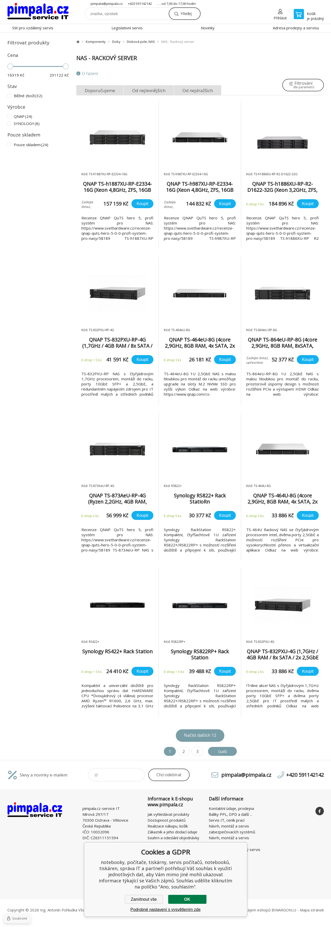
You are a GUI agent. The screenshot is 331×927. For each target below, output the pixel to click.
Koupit (142, 204)
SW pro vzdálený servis (32, 27)
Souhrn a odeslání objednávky (173, 837)
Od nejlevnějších (148, 90)
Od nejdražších (197, 90)
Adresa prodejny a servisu (296, 27)
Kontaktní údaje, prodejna (231, 808)
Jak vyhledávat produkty (168, 814)
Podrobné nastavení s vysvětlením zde (165, 909)
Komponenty (96, 41)
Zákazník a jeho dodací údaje (172, 831)
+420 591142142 (140, 3)
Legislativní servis (127, 27)
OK (187, 899)
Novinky (208, 27)
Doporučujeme (100, 90)
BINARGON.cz (284, 909)
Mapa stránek (312, 909)
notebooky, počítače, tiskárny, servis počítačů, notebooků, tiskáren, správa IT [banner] (38, 12)
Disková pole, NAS (141, 41)
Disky (116, 41)
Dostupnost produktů (167, 820)
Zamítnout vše (144, 899)
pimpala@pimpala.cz (107, 3)
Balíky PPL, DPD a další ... (230, 814)
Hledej (186, 13)
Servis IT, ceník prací (226, 820)
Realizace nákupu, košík (168, 826)
